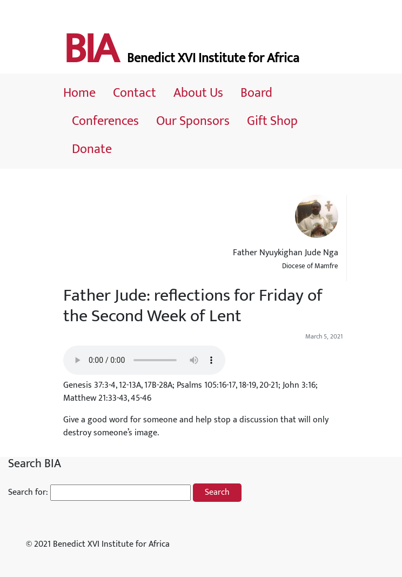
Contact (134, 93)
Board (256, 93)
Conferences (105, 121)
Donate (92, 149)
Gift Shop (272, 121)
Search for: (28, 492)
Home (79, 93)
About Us (198, 93)
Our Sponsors (193, 121)
